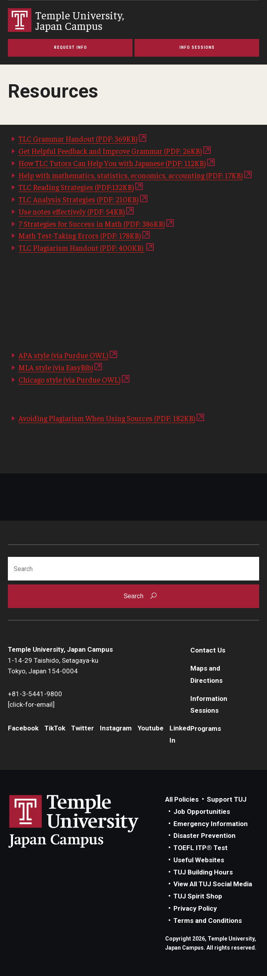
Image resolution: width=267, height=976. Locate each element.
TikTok (54, 728)
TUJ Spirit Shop (197, 896)
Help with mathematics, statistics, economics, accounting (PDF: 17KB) (130, 175)
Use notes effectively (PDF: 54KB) (71, 211)
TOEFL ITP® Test (200, 848)
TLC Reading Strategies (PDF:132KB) (76, 187)
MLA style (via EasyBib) (55, 367)
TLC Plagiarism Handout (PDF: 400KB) (81, 247)
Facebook (23, 728)
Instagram (116, 728)
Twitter (82, 728)
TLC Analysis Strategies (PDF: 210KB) (78, 199)
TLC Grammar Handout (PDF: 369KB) (77, 138)
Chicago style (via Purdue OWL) (69, 379)
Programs (205, 728)
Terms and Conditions (207, 920)
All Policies (182, 799)
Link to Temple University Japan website (86, 820)
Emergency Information (210, 824)
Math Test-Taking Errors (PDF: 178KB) (79, 235)
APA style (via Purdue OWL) (63, 355)
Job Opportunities (201, 811)
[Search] (133, 568)
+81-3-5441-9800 (35, 694)
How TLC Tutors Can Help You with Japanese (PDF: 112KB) (112, 163)
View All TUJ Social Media (212, 884)
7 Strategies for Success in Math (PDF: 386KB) (91, 223)
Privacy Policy (195, 908)
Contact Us (207, 650)
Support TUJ (227, 799)
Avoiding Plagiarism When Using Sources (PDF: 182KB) (106, 418)
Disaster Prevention (204, 835)
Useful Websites (198, 860)
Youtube (151, 728)
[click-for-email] (31, 704)
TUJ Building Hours (203, 872)
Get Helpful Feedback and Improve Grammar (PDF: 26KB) (110, 150)
